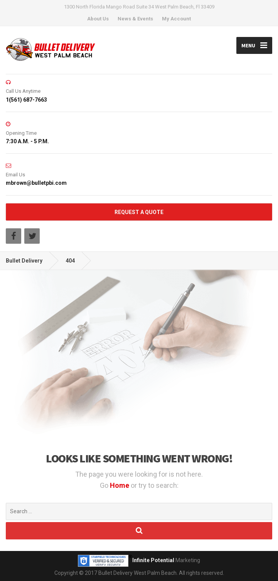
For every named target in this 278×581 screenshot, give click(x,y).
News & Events (135, 19)
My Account (176, 19)
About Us (98, 19)
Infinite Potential (153, 560)
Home (120, 485)
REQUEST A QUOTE (139, 212)
